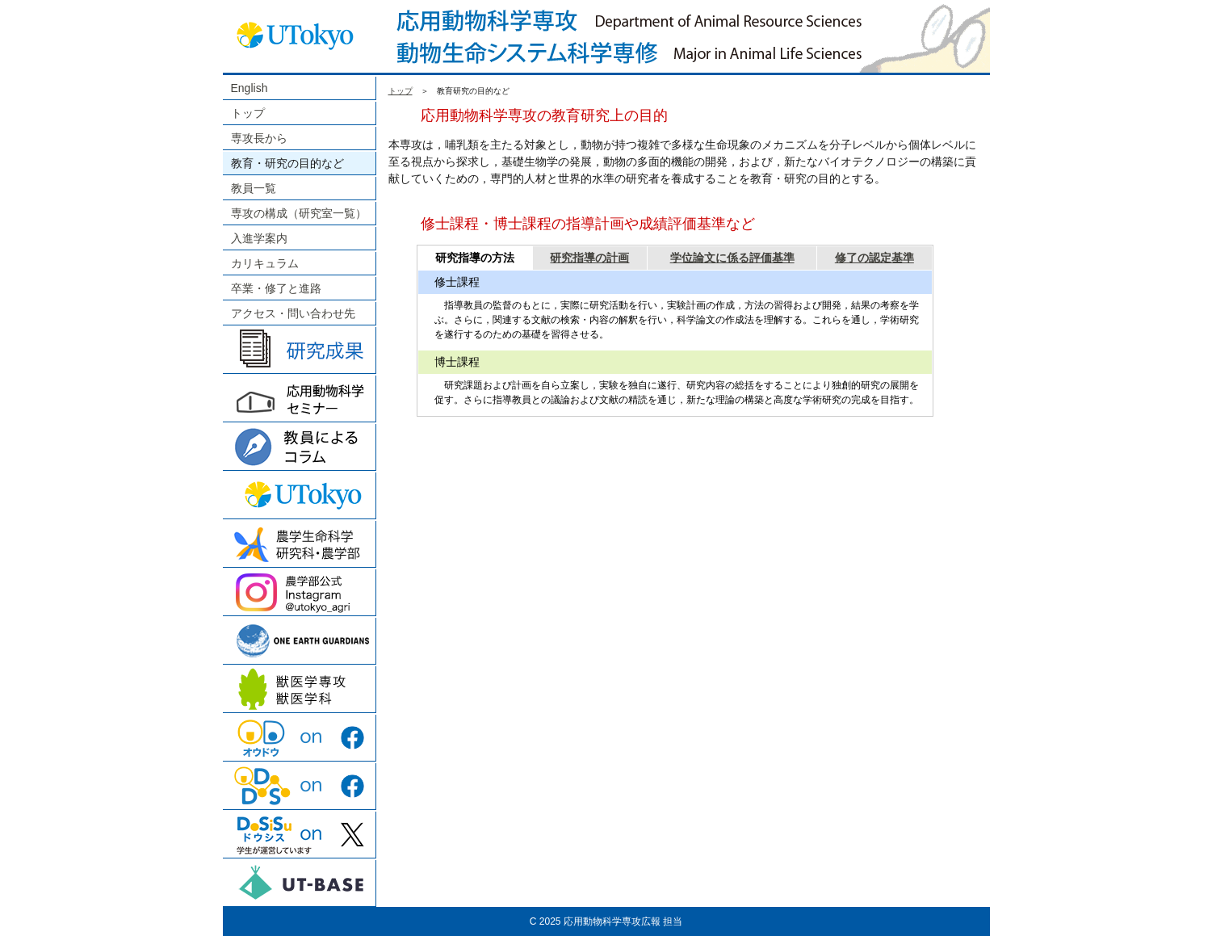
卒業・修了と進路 (276, 288)
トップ (248, 113)
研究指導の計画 (589, 257)
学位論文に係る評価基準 (732, 257)
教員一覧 (253, 188)
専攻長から (259, 138)
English (249, 88)
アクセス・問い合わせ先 (293, 313)
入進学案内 (259, 238)
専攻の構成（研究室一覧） (299, 213)
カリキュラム (265, 263)
